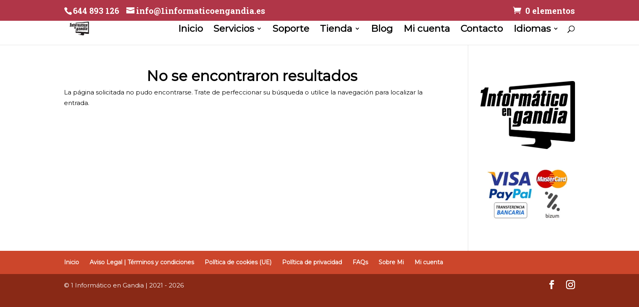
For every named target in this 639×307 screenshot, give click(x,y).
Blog (382, 30)
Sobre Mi (391, 262)
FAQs (360, 262)
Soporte (291, 30)
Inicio (190, 30)
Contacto (482, 30)
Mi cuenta (426, 30)
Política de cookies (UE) (238, 262)
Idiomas (532, 30)
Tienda (336, 30)
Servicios (234, 30)
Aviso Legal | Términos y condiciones (142, 262)
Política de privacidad (312, 262)
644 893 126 (96, 10)
